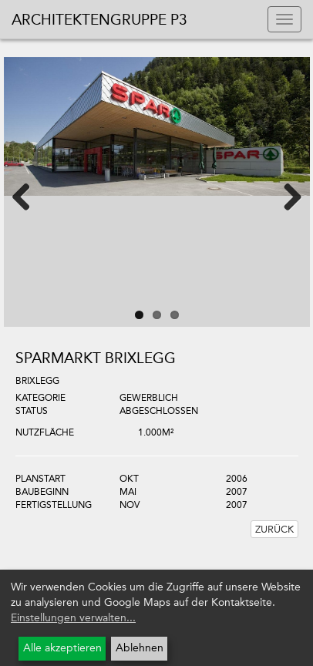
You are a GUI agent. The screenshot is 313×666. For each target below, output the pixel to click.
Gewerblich (148, 397)
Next (283, 196)
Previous (31, 196)
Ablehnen (139, 647)
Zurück (274, 529)
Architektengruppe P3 (99, 20)
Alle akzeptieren (62, 647)
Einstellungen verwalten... (73, 617)
